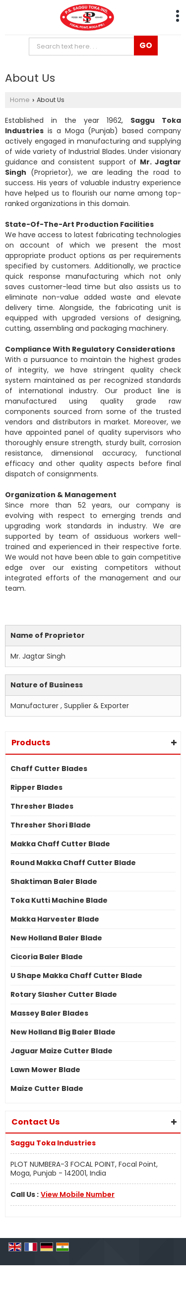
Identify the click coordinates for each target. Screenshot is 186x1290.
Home (20, 100)
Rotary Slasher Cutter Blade (63, 994)
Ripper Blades (36, 787)
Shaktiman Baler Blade (53, 881)
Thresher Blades (41, 806)
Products (30, 742)
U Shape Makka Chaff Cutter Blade (76, 975)
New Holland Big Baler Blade (63, 1032)
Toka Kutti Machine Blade (59, 900)
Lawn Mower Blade (45, 1070)
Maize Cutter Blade (46, 1088)
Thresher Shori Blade (50, 825)
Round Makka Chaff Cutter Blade (73, 863)
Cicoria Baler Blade (46, 957)
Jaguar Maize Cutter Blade (61, 1051)
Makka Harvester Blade (54, 919)
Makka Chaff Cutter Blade (60, 844)
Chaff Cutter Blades (48, 769)
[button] (78, 1194)
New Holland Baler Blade (56, 938)
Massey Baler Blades (49, 1013)
